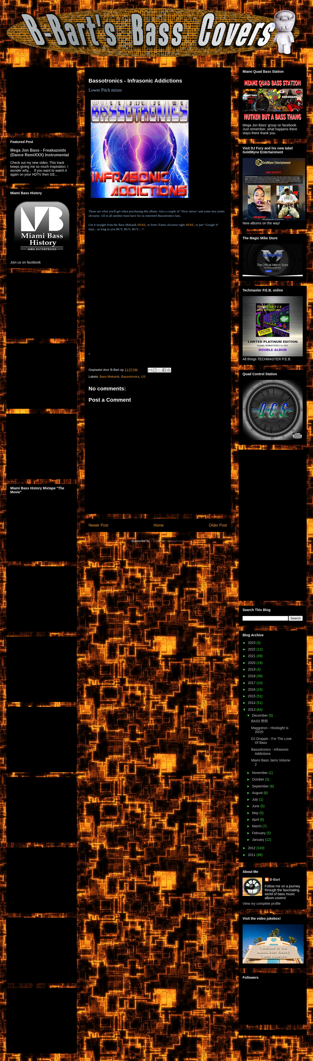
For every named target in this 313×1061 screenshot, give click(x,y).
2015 (252, 696)
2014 (252, 703)
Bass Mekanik (110, 376)
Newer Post (98, 525)
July (255, 799)
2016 (252, 689)
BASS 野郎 (259, 721)
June (256, 806)
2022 (252, 649)
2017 (252, 683)
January (258, 840)
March (257, 826)
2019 (252, 669)
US (143, 376)
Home (159, 525)
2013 (252, 709)
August (257, 793)
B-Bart (275, 879)
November (260, 773)
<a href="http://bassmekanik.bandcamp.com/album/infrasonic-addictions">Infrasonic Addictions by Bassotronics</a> (133, 297)
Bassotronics (130, 376)
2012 (252, 848)
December (260, 715)
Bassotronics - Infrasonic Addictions (270, 752)
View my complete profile (261, 903)
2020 (252, 663)
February (259, 833)
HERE (141, 225)
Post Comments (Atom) (167, 541)
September (260, 786)
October (258, 779)
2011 (252, 855)
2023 (252, 643)
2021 (252, 656)
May (255, 813)
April (256, 819)
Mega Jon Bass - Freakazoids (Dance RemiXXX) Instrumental (39, 152)
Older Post (218, 525)
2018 (252, 676)
